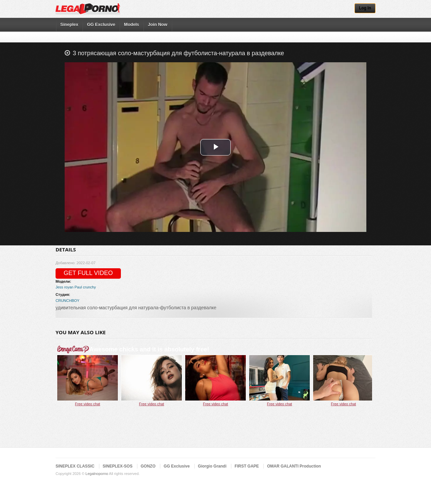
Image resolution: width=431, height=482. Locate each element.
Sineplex (69, 24)
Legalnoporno (97, 474)
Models (131, 24)
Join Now (157, 24)
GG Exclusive (101, 24)
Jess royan (64, 287)
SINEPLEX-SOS (118, 466)
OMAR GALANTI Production (294, 466)
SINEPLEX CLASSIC (75, 466)
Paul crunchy (85, 287)
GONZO (148, 466)
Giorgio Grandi (212, 466)
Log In (365, 8)
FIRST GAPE (247, 466)
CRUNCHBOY (67, 301)
